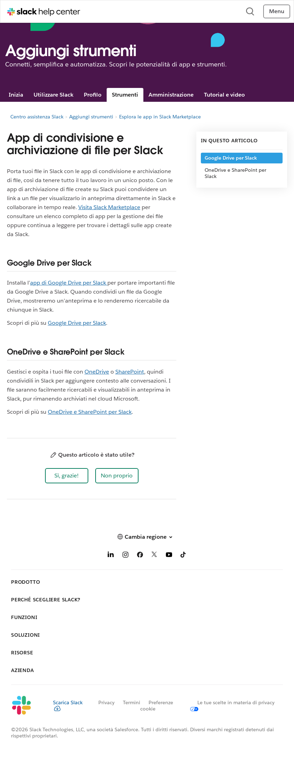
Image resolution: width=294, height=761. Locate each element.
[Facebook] (140, 555)
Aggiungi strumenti (91, 117)
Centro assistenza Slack (36, 117)
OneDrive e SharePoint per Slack (90, 411)
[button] (66, 475)
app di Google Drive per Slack (68, 282)
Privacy (106, 702)
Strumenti (125, 94)
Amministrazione (171, 94)
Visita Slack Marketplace (109, 207)
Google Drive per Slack (77, 322)
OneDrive (96, 371)
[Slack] (26, 705)
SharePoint (129, 371)
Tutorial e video (224, 94)
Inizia (16, 94)
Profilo (92, 94)
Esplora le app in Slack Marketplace (160, 117)
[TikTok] (183, 555)
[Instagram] (125, 555)
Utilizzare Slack (53, 94)
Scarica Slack (68, 705)
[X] (154, 555)
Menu (276, 11)
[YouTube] (169, 555)
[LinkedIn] (111, 555)
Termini (131, 702)
